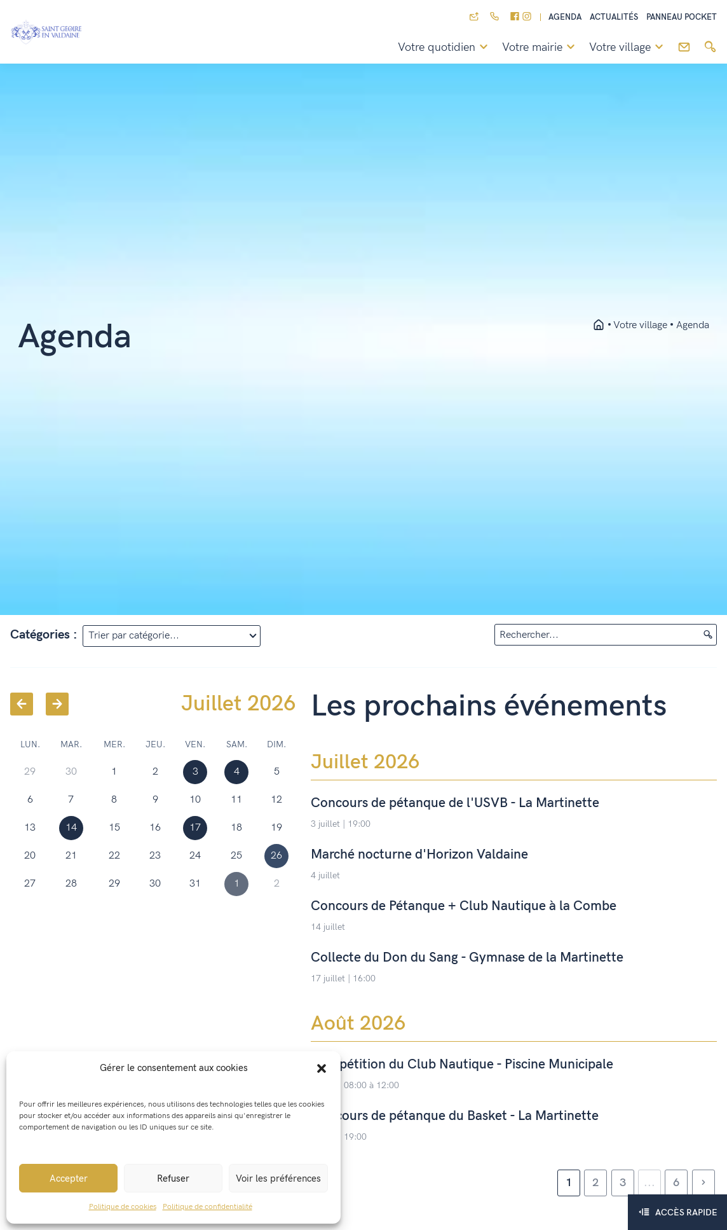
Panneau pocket (681, 17)
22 (114, 856)
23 (155, 856)
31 (195, 884)
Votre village (628, 47)
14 (71, 828)
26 (276, 856)
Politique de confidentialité (207, 1207)
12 (276, 800)
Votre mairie (540, 47)
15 (114, 828)
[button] (321, 1067)
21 (71, 856)
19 (276, 828)
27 (30, 884)
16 (155, 828)
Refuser (173, 1178)
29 (114, 884)
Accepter (69, 1178)
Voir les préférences (278, 1178)
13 (30, 828)
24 (195, 856)
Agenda (564, 17)
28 (71, 884)
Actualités (614, 17)
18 (236, 828)
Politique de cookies (122, 1207)
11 (236, 800)
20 (30, 856)
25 (236, 856)
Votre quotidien (445, 47)
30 (155, 884)
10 (195, 800)
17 (195, 828)
